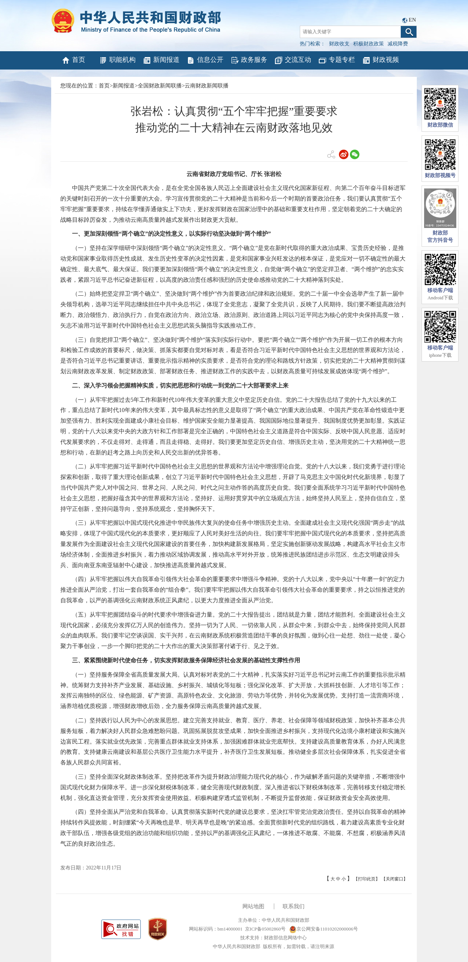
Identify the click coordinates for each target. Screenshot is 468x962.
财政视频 (380, 60)
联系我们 (294, 906)
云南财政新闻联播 (207, 86)
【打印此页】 (367, 878)
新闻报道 (161, 60)
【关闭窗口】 (394, 878)
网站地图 (253, 906)
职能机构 (117, 60)
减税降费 (398, 43)
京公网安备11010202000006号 (323, 929)
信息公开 (204, 60)
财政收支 (339, 43)
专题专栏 (336, 60)
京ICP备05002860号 (265, 929)
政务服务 (248, 60)
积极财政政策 (368, 43)
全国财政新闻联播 (160, 86)
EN (412, 20)
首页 (73, 60)
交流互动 (292, 60)
